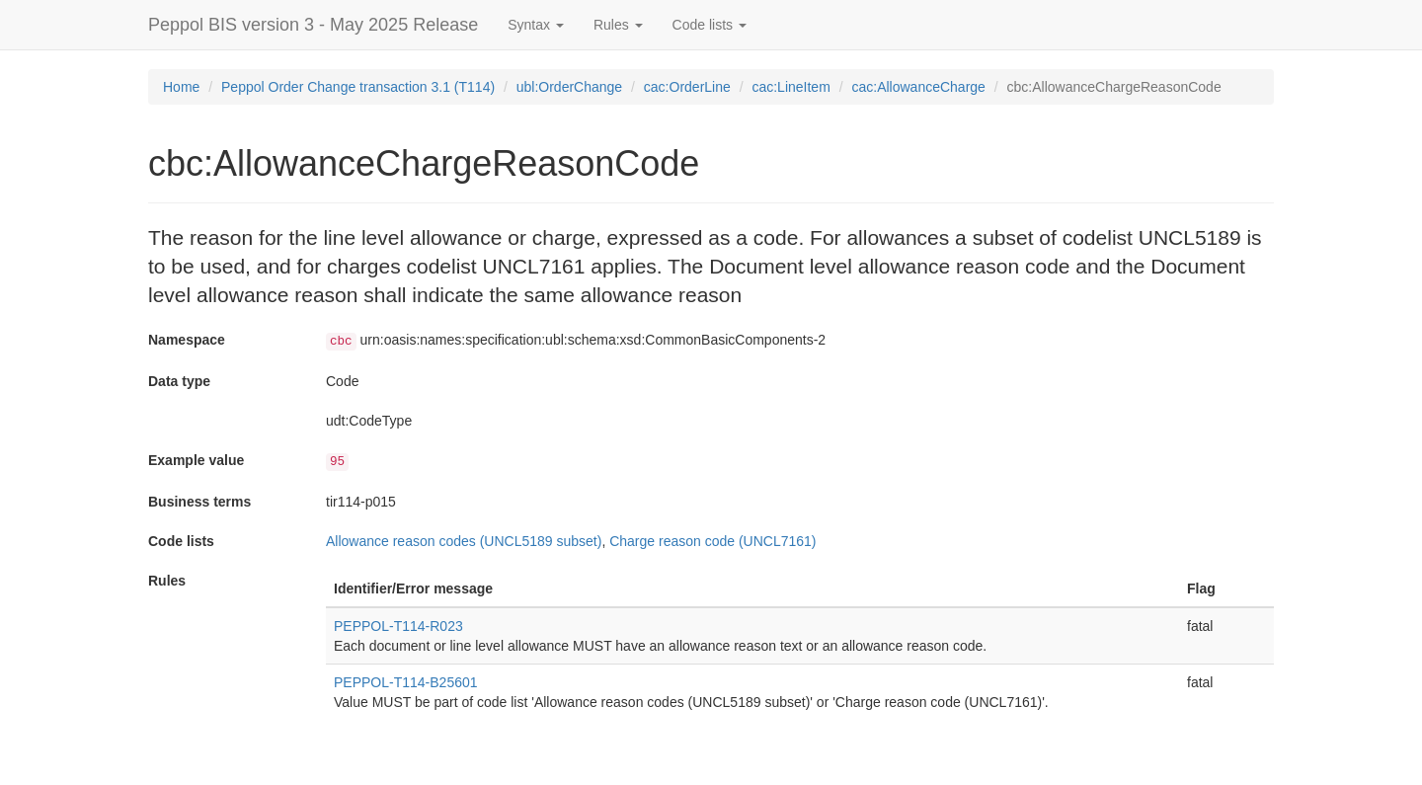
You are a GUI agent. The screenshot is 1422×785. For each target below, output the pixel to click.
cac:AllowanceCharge (918, 87)
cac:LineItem (790, 87)
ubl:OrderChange (569, 87)
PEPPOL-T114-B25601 (406, 682)
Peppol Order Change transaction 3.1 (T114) (358, 87)
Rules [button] (618, 25)
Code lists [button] (709, 25)
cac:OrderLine (687, 87)
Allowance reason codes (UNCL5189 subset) (463, 541)
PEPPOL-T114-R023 (398, 626)
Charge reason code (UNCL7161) (712, 541)
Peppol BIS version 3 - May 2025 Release (313, 25)
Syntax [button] (536, 25)
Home (181, 87)
